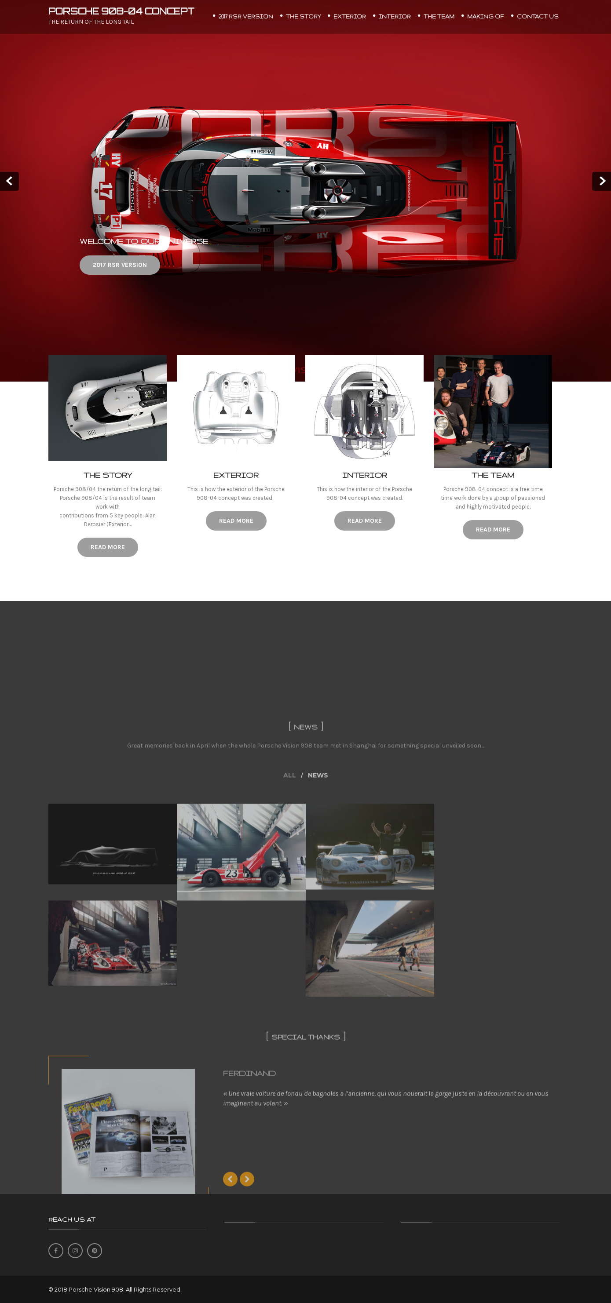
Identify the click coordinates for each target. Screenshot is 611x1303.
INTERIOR (395, 16)
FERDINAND (249, 1189)
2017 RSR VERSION (246, 16)
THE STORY (303, 16)
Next (601, 181)
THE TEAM (439, 16)
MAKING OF (485, 16)
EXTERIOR (349, 16)
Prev (9, 181)
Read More (107, 547)
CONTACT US (538, 16)
